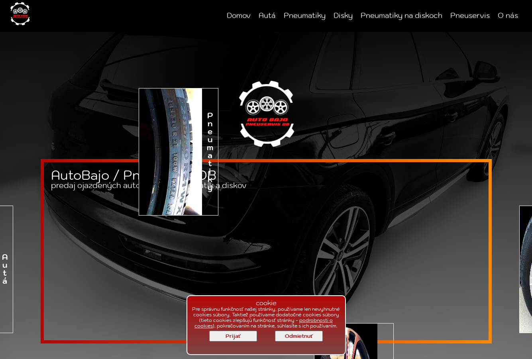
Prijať (233, 336)
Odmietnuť (299, 336)
